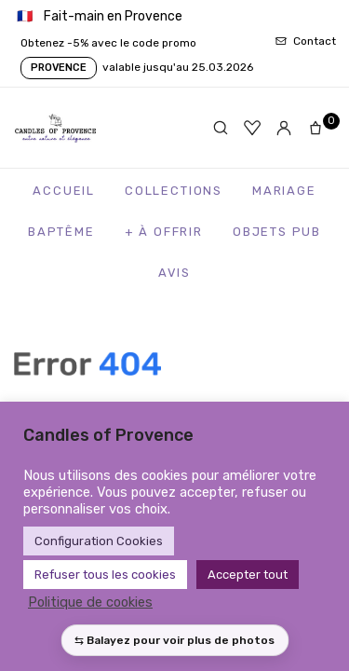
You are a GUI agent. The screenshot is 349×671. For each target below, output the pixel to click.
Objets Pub (277, 232)
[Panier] (319, 127)
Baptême (61, 232)
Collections (173, 191)
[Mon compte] (284, 127)
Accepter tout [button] (248, 575)
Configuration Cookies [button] (98, 541)
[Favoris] (252, 127)
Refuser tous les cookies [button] (105, 575)
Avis (174, 273)
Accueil (64, 191)
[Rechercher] (220, 127)
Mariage (284, 191)
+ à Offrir (164, 232)
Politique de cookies (90, 602)
